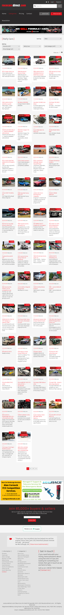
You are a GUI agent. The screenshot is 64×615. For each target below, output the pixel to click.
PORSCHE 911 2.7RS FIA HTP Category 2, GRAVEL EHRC (8, 321)
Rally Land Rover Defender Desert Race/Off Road (38, 162)
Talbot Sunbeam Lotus (24, 415)
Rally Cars (21, 558)
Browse (4, 553)
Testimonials (6, 565)
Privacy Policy (6, 563)
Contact (29, 13)
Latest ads (44, 13)
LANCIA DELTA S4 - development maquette (38, 194)
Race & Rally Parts (23, 555)
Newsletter (6, 20)
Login (52, 2)
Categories (12, 13)
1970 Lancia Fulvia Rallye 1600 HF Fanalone (23, 258)
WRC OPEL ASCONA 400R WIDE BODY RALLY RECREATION (23, 449)
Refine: (4, 44)
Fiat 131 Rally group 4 (23, 160)
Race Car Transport (23, 557)
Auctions (20, 572)
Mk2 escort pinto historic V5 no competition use (6, 288)
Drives (20, 560)
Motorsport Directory (24, 585)
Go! (59, 6)
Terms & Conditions (8, 567)
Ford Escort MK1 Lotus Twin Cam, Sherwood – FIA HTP (24, 321)
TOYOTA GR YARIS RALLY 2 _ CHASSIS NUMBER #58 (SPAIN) (8, 131)
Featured (4, 555)
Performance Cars (23, 578)
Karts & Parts (22, 570)
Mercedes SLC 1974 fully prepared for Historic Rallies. (54, 225)
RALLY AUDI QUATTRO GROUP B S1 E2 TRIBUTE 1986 (8, 162)
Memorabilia (22, 583)
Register (58, 2)
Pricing (21, 13)
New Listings (6, 557)
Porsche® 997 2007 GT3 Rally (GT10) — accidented (24, 384)
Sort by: (39, 39)
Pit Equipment (22, 562)
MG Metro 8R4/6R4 (23, 102)
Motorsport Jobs (22, 577)
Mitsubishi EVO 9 (7, 351)
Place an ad (56, 13)
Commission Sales (7, 562)
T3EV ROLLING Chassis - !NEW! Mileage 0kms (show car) (55, 321)
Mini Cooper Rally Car (8, 71)
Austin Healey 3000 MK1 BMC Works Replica (38, 416)
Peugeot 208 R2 (37, 351)
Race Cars (21, 553)
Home (4, 13)
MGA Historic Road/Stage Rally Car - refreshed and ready (8, 416)
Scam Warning (6, 570)
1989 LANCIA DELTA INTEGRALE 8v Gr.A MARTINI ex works (38, 73)
